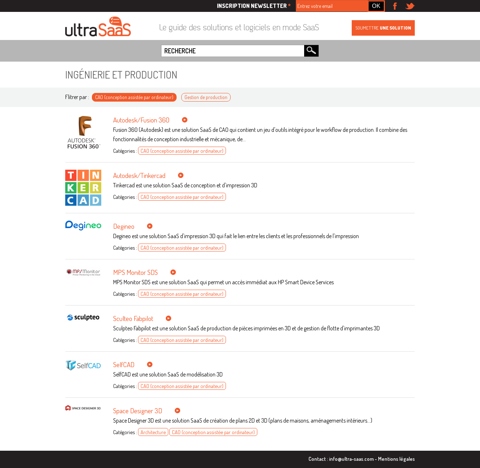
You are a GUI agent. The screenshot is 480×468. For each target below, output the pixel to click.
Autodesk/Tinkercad (139, 175)
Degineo (123, 226)
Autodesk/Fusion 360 (141, 119)
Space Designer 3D (137, 410)
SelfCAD (123, 364)
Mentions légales (396, 458)
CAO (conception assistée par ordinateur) (134, 97)
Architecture (153, 432)
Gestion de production (206, 97)
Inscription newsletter (254, 5)
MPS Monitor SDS (135, 272)
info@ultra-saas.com (351, 458)
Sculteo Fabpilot (133, 318)
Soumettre (383, 28)
